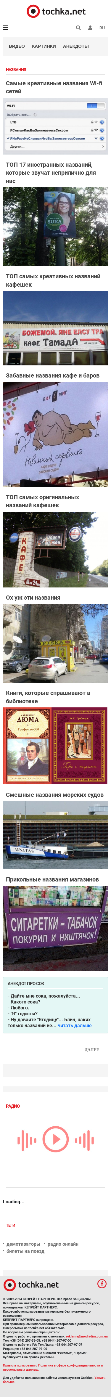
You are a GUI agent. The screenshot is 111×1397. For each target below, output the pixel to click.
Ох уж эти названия (33, 597)
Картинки (44, 46)
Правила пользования (19, 1365)
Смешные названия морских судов (55, 794)
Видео (17, 46)
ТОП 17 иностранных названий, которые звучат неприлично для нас (51, 172)
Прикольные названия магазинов (52, 879)
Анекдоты (76, 46)
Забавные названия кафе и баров (52, 375)
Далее (92, 1050)
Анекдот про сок (26, 983)
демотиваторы (23, 1244)
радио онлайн (63, 1244)
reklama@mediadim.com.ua (87, 1336)
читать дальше (75, 1025)
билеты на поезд (25, 1251)
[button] (90, 28)
